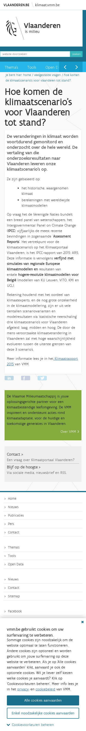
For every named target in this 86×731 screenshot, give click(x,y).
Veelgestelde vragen (47, 75)
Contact (13, 532)
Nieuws (13, 507)
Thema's (11, 67)
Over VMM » (70, 431)
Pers (11, 524)
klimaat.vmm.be (47, 5)
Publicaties (16, 515)
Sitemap (14, 596)
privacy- (23, 689)
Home (27, 75)
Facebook (15, 611)
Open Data (54, 67)
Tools (31, 67)
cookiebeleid (45, 689)
